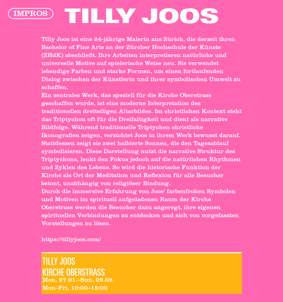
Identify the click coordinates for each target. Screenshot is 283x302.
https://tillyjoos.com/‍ (71, 240)
